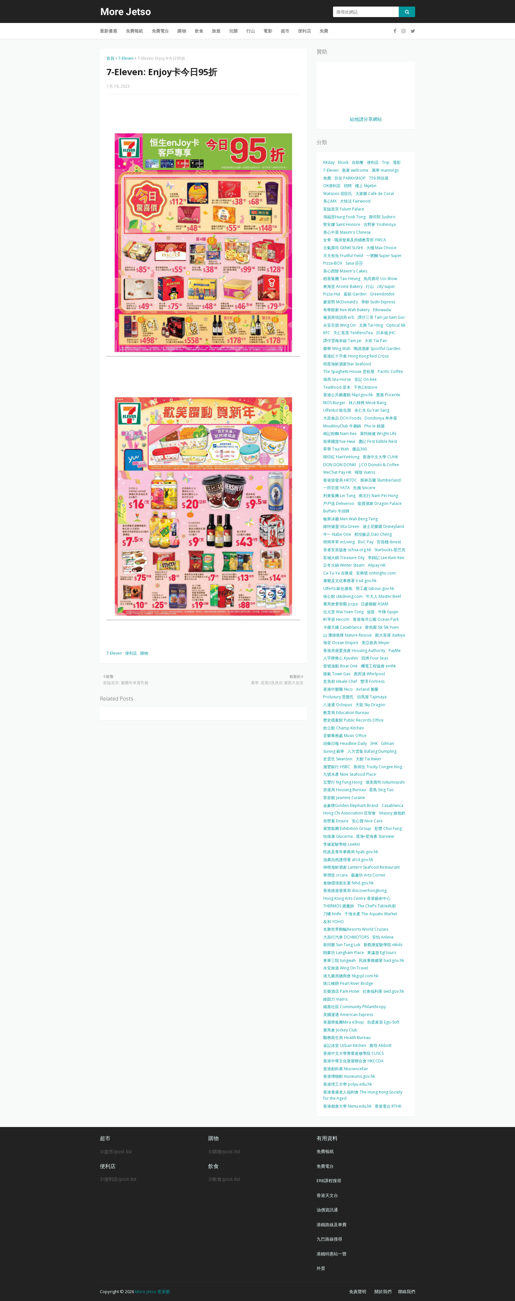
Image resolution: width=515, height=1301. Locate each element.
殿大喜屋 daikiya (390, 635)
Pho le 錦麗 (374, 426)
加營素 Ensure (335, 821)
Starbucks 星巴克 (389, 550)
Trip (386, 162)
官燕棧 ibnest (389, 542)
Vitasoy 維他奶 (392, 813)
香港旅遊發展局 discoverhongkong (355, 890)
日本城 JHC (385, 333)
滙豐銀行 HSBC (336, 767)
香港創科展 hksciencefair (345, 1069)
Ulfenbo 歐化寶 (337, 410)
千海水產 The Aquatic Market (371, 914)
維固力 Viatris (335, 999)
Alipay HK (377, 565)
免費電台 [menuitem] (160, 31)
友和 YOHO (333, 921)
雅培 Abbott (380, 1045)
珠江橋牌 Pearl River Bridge (348, 983)
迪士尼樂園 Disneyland (383, 526)
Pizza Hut (331, 294)
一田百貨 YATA (336, 487)
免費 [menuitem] (324, 31)
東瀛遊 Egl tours (381, 952)
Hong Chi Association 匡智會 (349, 813)
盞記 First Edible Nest (377, 441)
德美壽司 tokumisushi (385, 782)
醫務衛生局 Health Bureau (346, 1037)
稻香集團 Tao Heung (341, 278)
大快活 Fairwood (355, 201)
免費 (327, 178)
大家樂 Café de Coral (374, 193)
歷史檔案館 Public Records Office (353, 720)
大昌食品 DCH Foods (342, 418)
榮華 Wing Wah (336, 348)
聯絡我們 (406, 1291)
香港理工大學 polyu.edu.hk (347, 1084)
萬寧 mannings (385, 170)
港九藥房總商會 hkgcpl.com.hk (350, 976)
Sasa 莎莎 (354, 263)
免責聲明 (357, 1291)
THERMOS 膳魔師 (338, 906)
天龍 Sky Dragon (370, 704)
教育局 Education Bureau (346, 712)
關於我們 (383, 1291)
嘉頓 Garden (355, 294)
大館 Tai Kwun (368, 759)
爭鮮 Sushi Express (378, 302)
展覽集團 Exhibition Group (347, 828)
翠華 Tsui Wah (336, 449)
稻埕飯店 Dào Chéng (373, 534)
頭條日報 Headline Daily (345, 743)
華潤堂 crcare (335, 875)
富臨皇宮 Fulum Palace (343, 209)
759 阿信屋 (379, 178)
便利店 (131, 653)
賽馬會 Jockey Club (340, 1030)
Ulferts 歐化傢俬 (337, 588)
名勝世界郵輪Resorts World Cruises (355, 929)
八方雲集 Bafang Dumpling (371, 751)
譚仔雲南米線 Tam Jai (342, 340)
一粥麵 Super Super (384, 255)
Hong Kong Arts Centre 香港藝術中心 (357, 898)
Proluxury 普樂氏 (338, 697)
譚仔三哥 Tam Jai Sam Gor (381, 317)
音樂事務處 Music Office (345, 735)
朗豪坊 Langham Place (343, 952)
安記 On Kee (365, 379)
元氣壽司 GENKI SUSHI (343, 247)
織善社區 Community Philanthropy (354, 1006)
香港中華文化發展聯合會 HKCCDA (353, 1061)
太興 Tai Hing (371, 325)
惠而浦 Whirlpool (369, 674)
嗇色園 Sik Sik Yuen (382, 627)
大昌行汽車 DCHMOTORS (346, 937)
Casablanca (392, 805)
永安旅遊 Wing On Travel (345, 968)
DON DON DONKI (339, 464)
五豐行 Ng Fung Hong (342, 782)
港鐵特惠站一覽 (332, 1254)
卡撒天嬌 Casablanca (342, 627)
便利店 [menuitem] (304, 31)
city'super (386, 286)
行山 (370, 286)
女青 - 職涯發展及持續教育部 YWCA (354, 240)
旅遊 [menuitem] (216, 31)
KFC (326, 333)
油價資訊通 (327, 1210)
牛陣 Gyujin (388, 612)
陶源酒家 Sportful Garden (377, 348)
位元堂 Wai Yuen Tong (343, 612)
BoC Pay (365, 542)
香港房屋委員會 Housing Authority (354, 650)
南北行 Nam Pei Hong (378, 495)
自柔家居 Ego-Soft (383, 1022)
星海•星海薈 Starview (375, 836)
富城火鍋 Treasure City (344, 557)
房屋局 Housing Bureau (344, 789)
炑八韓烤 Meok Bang (367, 402)
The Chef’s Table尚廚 (376, 906)
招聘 (348, 185)
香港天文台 (327, 1195)
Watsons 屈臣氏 (337, 193)
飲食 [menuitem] (199, 31)
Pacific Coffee (390, 371)
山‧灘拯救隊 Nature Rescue (347, 635)
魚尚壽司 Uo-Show (380, 278)
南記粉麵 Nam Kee (340, 433)
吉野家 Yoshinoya (380, 224)
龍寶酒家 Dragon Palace (380, 503)
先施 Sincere (364, 487)
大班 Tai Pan (376, 340)
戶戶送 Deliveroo (338, 503)
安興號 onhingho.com (376, 573)
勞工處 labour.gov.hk (375, 588)
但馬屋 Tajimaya (372, 697)
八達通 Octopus (337, 704)
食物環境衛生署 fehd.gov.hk (348, 883)
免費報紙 (325, 1151)
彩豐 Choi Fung (388, 828)
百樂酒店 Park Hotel (341, 991)
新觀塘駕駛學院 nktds (383, 944)
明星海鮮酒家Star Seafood (347, 364)
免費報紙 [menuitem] (134, 31)
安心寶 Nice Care (367, 821)
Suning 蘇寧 (333, 751)
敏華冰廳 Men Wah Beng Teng (350, 519)
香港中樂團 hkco (338, 689)
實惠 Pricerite (388, 395)
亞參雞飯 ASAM (374, 604)
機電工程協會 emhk (378, 666)
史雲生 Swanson (337, 759)
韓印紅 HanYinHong (341, 457)
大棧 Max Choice (381, 247)
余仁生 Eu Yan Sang (371, 410)
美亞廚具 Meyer (376, 642)
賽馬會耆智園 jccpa (340, 604)
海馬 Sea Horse (337, 379)
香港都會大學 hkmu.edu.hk (347, 1106)
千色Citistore (365, 387)
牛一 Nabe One (337, 534)
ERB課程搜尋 (329, 1180)
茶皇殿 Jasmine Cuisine (344, 797)
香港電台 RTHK (388, 1106)
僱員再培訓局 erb (338, 317)
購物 (144, 653)
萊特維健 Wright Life (378, 433)
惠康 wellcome (355, 170)
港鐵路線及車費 (332, 1224)
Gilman (387, 743)
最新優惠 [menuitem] (108, 31)
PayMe (395, 650)
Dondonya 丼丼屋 (381, 418)
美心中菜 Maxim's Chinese (347, 232)
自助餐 (358, 162)
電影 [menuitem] (267, 31)
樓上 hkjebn (365, 185)
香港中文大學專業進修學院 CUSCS (353, 1053)
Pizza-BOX (332, 263)
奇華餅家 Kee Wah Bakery (346, 310)
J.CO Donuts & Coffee (379, 464)
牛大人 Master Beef (383, 596)
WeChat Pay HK (337, 472)
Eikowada (382, 310)
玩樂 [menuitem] (233, 31)
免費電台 (325, 1166)
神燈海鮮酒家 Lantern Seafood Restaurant (361, 867)
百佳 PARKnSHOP (350, 178)
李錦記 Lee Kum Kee (386, 557)
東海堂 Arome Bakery (343, 286)
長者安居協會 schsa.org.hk (347, 550)
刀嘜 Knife (332, 914)
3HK (374, 743)
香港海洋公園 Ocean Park (376, 619)
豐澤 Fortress (372, 681)
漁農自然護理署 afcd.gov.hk (348, 859)
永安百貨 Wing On (339, 325)
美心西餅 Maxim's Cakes (345, 271)
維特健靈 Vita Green (341, 526)
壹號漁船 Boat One (340, 666)
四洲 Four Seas (374, 658)
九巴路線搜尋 (329, 1239)
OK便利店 (332, 185)
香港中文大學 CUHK (380, 457)
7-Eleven (126, 58)
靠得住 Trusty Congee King (377, 767)
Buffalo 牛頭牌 (336, 511)
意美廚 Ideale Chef (340, 681)
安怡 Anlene (383, 937)
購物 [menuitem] (181, 31)
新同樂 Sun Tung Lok (341, 944)
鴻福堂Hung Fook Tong (344, 217)
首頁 (110, 58)
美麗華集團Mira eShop (343, 1022)
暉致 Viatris (365, 472)
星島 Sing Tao (381, 789)
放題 (371, 612)
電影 (397, 162)
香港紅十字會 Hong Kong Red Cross (356, 356)
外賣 (321, 1268)
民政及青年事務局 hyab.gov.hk (350, 852)
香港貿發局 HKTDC (340, 480)
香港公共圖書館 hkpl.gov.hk (348, 395)
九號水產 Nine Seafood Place (349, 774)
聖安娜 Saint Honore (341, 224)
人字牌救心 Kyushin (340, 658)
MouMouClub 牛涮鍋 (342, 426)
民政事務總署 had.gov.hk (381, 960)
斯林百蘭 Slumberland (380, 480)
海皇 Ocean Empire (340, 642)
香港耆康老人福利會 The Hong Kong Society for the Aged (362, 1095)
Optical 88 (395, 325)
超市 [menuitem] (285, 31)
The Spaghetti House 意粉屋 (348, 371)
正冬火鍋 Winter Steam (344, 565)
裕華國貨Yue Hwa (339, 441)
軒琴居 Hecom (336, 619)
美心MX (330, 201)
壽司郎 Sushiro (382, 217)
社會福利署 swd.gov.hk (383, 991)
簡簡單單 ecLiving (339, 542)
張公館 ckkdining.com (343, 596)
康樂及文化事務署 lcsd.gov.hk (349, 580)
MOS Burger (334, 402)
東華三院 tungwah (339, 960)
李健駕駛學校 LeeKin (341, 844)
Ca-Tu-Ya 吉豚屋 (338, 573)
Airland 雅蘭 (367, 689)
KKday (329, 162)
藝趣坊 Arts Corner (368, 875)
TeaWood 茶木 (336, 387)
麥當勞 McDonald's (340, 302)
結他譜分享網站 (366, 119)
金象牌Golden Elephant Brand (350, 805)
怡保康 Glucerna (338, 836)
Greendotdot (382, 294)
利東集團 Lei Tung (339, 495)
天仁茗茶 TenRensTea (353, 333)
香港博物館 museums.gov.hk (349, 1076)
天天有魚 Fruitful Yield (343, 255)
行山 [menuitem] (250, 31)
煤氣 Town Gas (336, 674)
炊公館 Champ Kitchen (343, 728)
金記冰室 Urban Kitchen (344, 1045)
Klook (343, 162)
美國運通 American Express (348, 1014)
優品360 (359, 449)
